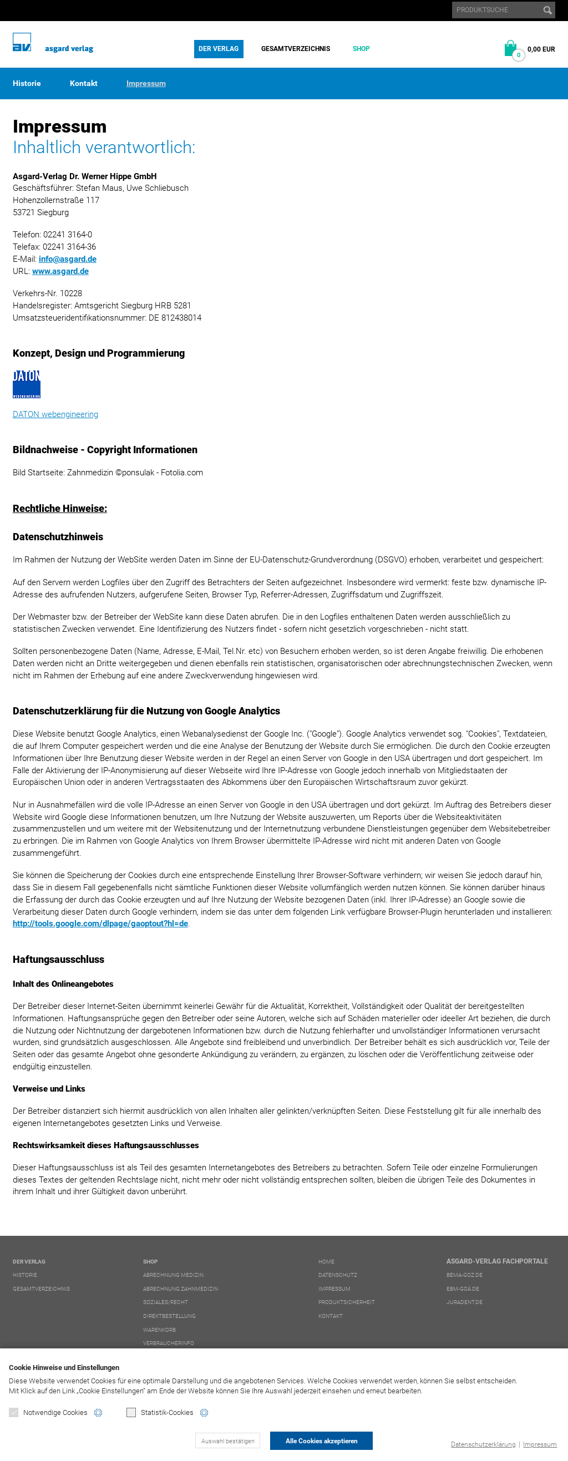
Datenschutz (337, 1275)
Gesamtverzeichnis (295, 49)
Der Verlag (219, 49)
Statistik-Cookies (160, 1412)
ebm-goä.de (463, 1289)
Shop (361, 49)
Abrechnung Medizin (173, 1275)
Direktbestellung (169, 1316)
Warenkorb (159, 1330)
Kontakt (84, 83)
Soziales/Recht (165, 1302)
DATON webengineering (55, 414)
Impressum (540, 1444)
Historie (27, 83)
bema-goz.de (465, 1275)
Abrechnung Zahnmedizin (180, 1289)
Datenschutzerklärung (483, 1444)
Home (326, 1262)
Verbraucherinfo (168, 1343)
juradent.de (465, 1302)
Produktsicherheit (346, 1302)
